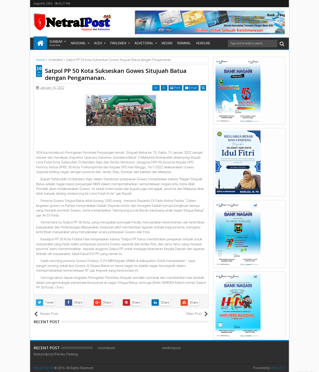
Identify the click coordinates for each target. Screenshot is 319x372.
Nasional (78, 43)
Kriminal (184, 43)
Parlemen (118, 43)
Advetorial (144, 43)
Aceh (98, 43)
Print (176, 88)
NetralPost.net (44, 368)
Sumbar (56, 43)
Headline (203, 43)
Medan (167, 43)
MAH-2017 (277, 368)
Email (191, 88)
